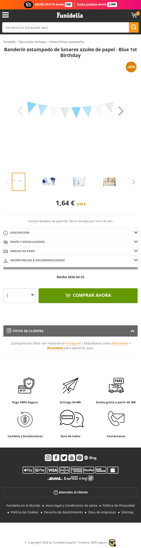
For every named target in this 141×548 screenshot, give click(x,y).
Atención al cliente (71, 492)
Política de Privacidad (119, 505)
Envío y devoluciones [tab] (24, 242)
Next (120, 110)
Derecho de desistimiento (63, 512)
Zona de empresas (102, 512)
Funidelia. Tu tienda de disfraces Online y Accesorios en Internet (70, 15)
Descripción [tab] (16, 233)
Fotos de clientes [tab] (25, 331)
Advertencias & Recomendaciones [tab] (34, 260)
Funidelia (9, 42)
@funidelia (120, 343)
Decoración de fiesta (32, 42)
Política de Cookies (25, 512)
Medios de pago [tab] (19, 251)
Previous (20, 110)
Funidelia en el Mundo (23, 505)
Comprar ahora (91, 295)
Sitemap (127, 512)
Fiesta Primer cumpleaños (67, 42)
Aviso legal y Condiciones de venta (71, 505)
